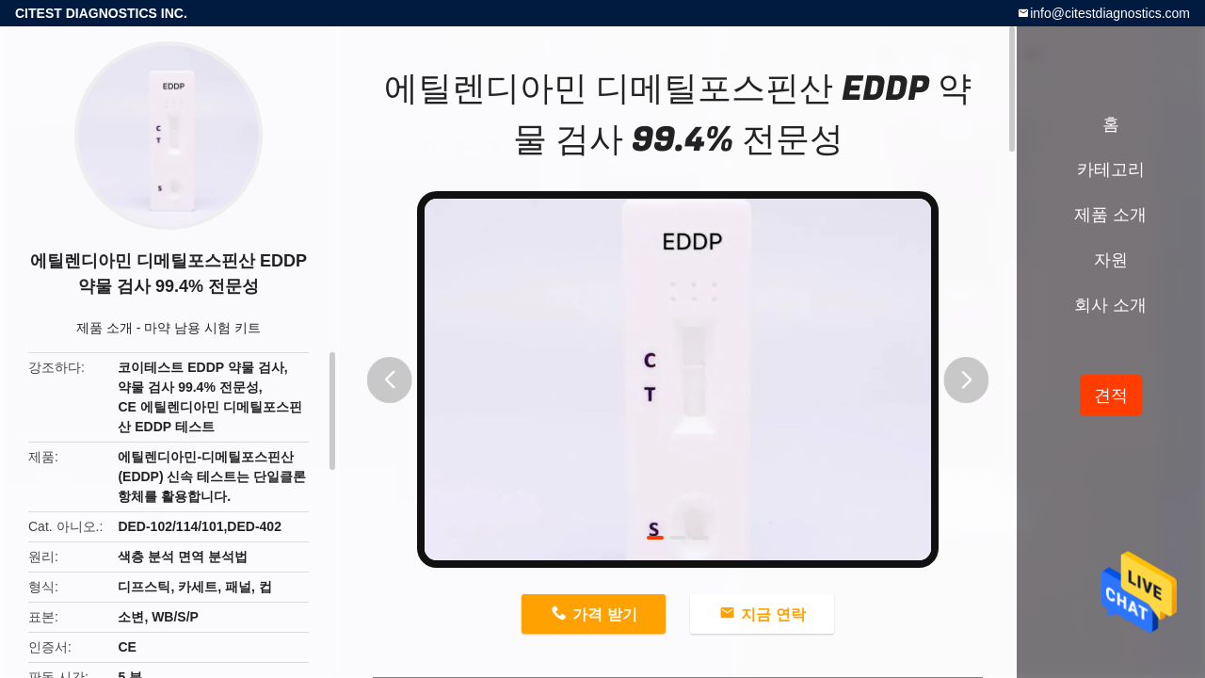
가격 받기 (604, 614)
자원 (1111, 259)
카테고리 (1111, 169)
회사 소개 (1110, 305)
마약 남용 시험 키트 (202, 327)
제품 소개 (104, 327)
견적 (1111, 395)
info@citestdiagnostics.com (1110, 13)
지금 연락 (773, 614)
